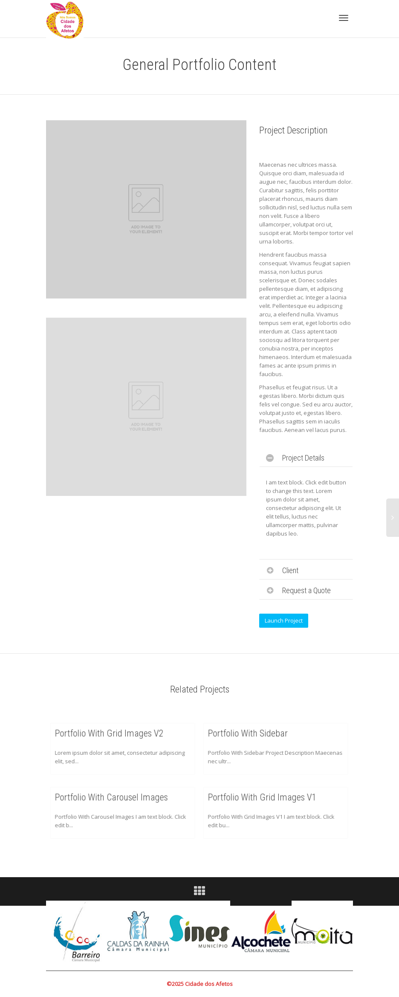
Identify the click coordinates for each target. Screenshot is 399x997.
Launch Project (284, 620)
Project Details (303, 457)
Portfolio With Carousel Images (112, 799)
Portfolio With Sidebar (251, 735)
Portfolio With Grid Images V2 (111, 735)
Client (290, 570)
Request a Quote (306, 590)
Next (342, 931)
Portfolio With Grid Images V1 (264, 799)
